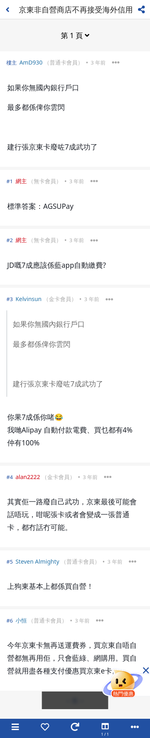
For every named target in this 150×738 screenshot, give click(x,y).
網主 (21, 181)
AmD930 (30, 62)
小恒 (21, 620)
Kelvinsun (29, 299)
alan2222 (28, 477)
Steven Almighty (37, 561)
